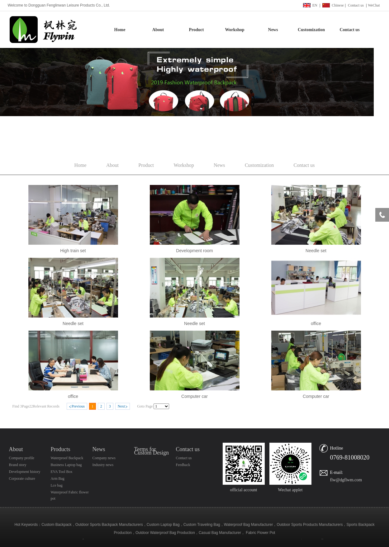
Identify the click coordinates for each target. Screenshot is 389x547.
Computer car (194, 396)
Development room (194, 250)
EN (314, 5)
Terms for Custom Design (151, 451)
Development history (24, 471)
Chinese (338, 5)
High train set (73, 250)
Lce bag (57, 485)
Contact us (356, 5)
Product (196, 29)
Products (60, 449)
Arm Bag (57, 478)
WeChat (374, 5)
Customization (311, 29)
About (158, 29)
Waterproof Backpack (67, 458)
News (273, 29)
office (316, 323)
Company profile (22, 458)
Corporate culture (22, 478)
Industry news (103, 465)
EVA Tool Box (62, 471)
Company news (104, 458)
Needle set (316, 250)
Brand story (17, 465)
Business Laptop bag (66, 465)
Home (120, 29)
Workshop (234, 29)
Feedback (183, 465)
